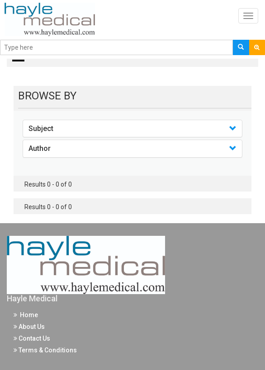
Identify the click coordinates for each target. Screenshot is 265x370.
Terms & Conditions (45, 350)
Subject (40, 128)
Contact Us (32, 338)
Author (39, 148)
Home (26, 314)
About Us (29, 326)
